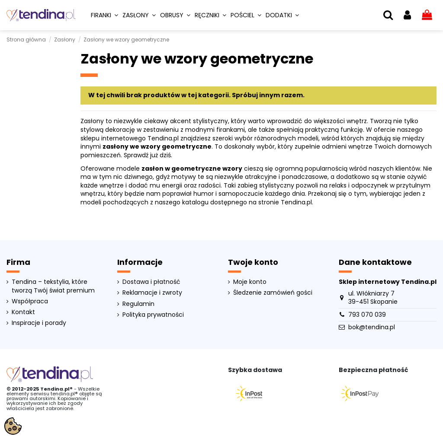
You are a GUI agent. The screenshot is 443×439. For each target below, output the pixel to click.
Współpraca (30, 301)
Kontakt (23, 312)
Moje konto (249, 282)
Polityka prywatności (153, 315)
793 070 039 (367, 314)
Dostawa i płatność (151, 282)
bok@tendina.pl (371, 327)
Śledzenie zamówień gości (272, 293)
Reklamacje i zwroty (152, 293)
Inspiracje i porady (39, 323)
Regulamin (138, 304)
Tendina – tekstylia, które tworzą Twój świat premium (53, 286)
